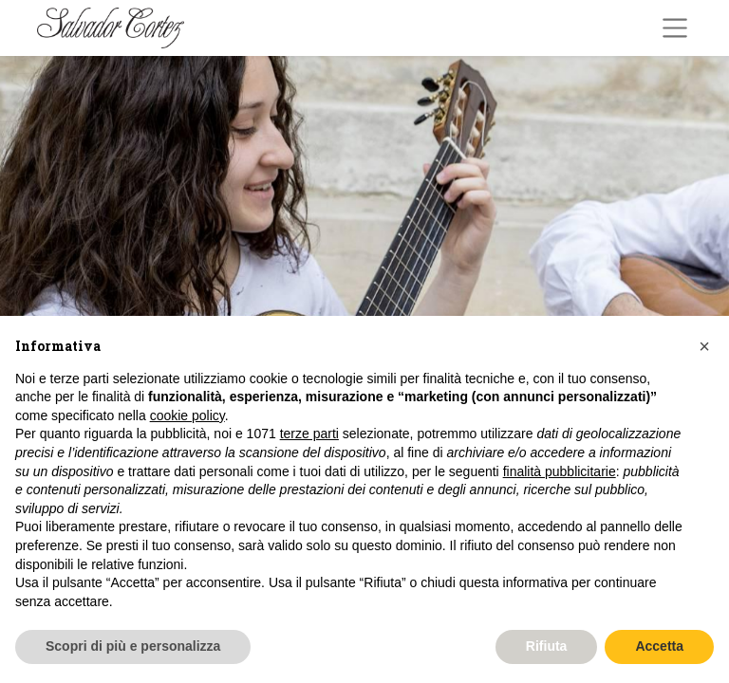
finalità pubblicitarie (559, 471)
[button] (704, 346)
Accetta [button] (659, 646)
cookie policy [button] (187, 415)
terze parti (309, 433)
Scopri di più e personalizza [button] (133, 646)
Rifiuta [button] (547, 646)
